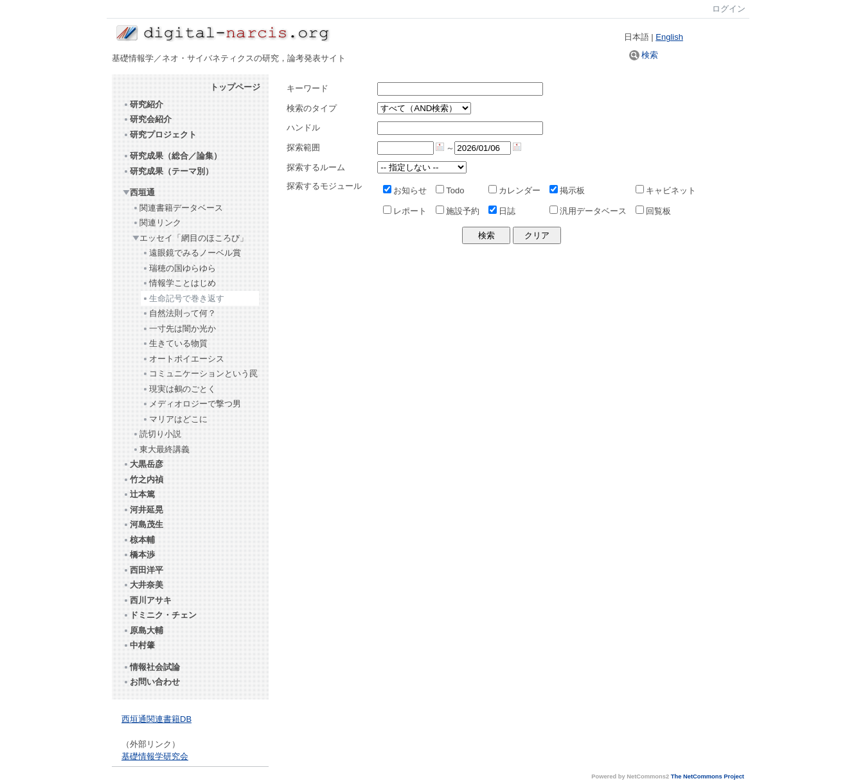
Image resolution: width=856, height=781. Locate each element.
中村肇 (139, 645)
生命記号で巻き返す (183, 298)
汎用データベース (588, 211)
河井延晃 (143, 509)
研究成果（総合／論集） (172, 156)
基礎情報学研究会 (154, 756)
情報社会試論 (151, 667)
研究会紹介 (147, 119)
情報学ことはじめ (179, 283)
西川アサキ (147, 600)
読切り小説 (156, 434)
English (669, 37)
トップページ (235, 87)
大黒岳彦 (143, 464)
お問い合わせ (151, 682)
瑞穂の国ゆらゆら (179, 268)
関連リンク (156, 222)
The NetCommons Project (707, 776)
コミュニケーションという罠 (200, 373)
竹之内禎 (143, 479)
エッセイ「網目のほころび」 (190, 238)
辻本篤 (139, 494)
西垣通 (139, 192)
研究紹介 (143, 104)
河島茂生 (143, 524)
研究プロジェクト (160, 134)
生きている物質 (175, 343)
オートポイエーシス (183, 359)
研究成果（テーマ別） (168, 171)
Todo (450, 190)
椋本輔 (139, 540)
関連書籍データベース (177, 208)
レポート (405, 211)
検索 (644, 55)
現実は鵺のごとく (179, 389)
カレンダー (514, 190)
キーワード (307, 88)
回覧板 (653, 211)
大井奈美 (143, 585)
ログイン (728, 8)
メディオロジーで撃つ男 (191, 403)
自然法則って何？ (179, 313)
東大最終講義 (161, 449)
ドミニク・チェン (160, 615)
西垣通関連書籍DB (156, 719)
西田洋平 (143, 570)
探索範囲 (303, 147)
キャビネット (666, 190)
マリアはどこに (175, 419)
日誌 (501, 211)
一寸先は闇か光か (179, 328)
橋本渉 (139, 554)
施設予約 (457, 211)
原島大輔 (143, 630)
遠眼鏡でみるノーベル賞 (191, 253)
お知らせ (405, 190)
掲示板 (567, 190)
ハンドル (303, 127)
